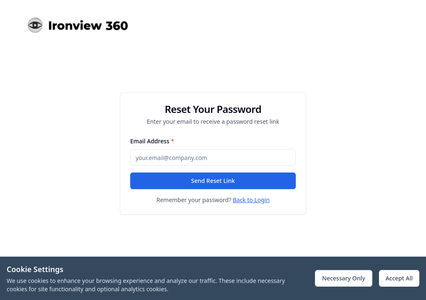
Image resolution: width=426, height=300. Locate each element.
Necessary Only (343, 278)
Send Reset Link (213, 181)
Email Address (152, 141)
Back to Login (251, 200)
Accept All (399, 278)
